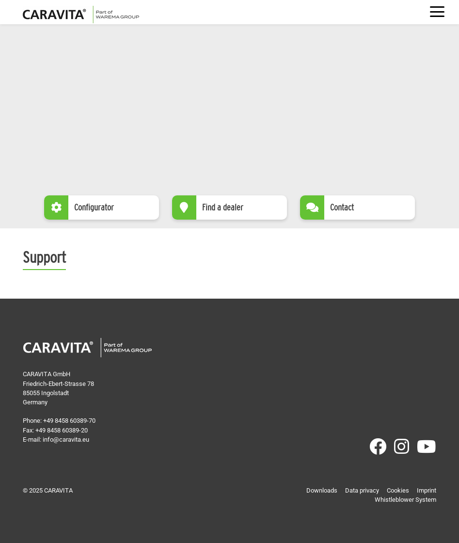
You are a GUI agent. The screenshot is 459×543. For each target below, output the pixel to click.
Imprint (426, 490)
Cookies (398, 490)
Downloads (321, 490)
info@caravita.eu (66, 439)
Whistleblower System (405, 499)
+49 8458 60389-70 (69, 420)
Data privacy (362, 490)
